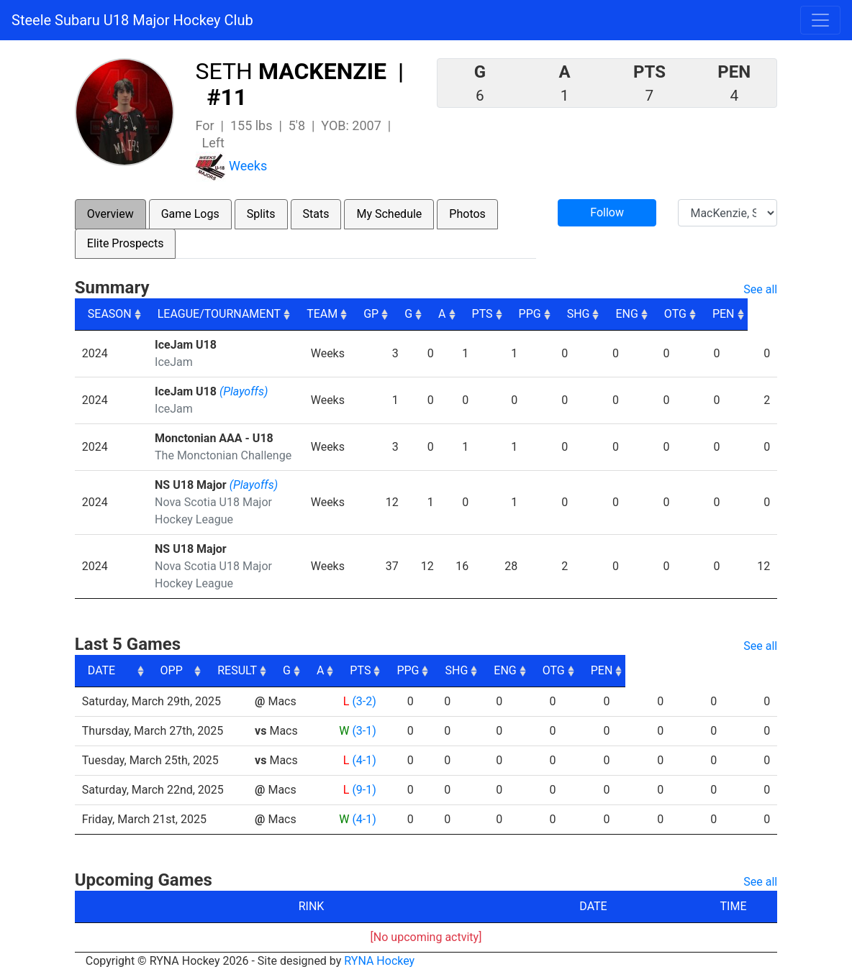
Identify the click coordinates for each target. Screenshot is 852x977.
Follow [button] (607, 212)
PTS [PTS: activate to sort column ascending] (510, 314)
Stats (316, 214)
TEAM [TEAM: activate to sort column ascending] (348, 314)
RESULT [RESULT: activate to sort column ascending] (348, 670)
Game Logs (190, 214)
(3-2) (361, 701)
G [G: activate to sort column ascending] (436, 314)
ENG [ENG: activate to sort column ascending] (656, 314)
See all (760, 289)
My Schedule (389, 214)
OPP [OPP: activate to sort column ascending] (269, 670)
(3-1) (361, 731)
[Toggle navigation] (820, 20)
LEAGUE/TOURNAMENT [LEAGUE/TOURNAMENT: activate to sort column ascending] (219, 314)
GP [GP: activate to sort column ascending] (398, 314)
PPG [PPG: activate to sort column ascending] (558, 314)
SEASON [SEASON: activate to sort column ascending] (110, 314)
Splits (261, 214)
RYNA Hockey (379, 961)
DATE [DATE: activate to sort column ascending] (101, 670)
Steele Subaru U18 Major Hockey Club (132, 20)
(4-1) (361, 760)
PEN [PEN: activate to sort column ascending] (754, 314)
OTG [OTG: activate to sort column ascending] (705, 314)
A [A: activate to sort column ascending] (469, 314)
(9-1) (361, 790)
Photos (467, 214)
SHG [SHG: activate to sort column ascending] (607, 314)
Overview (110, 214)
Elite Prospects (125, 243)
